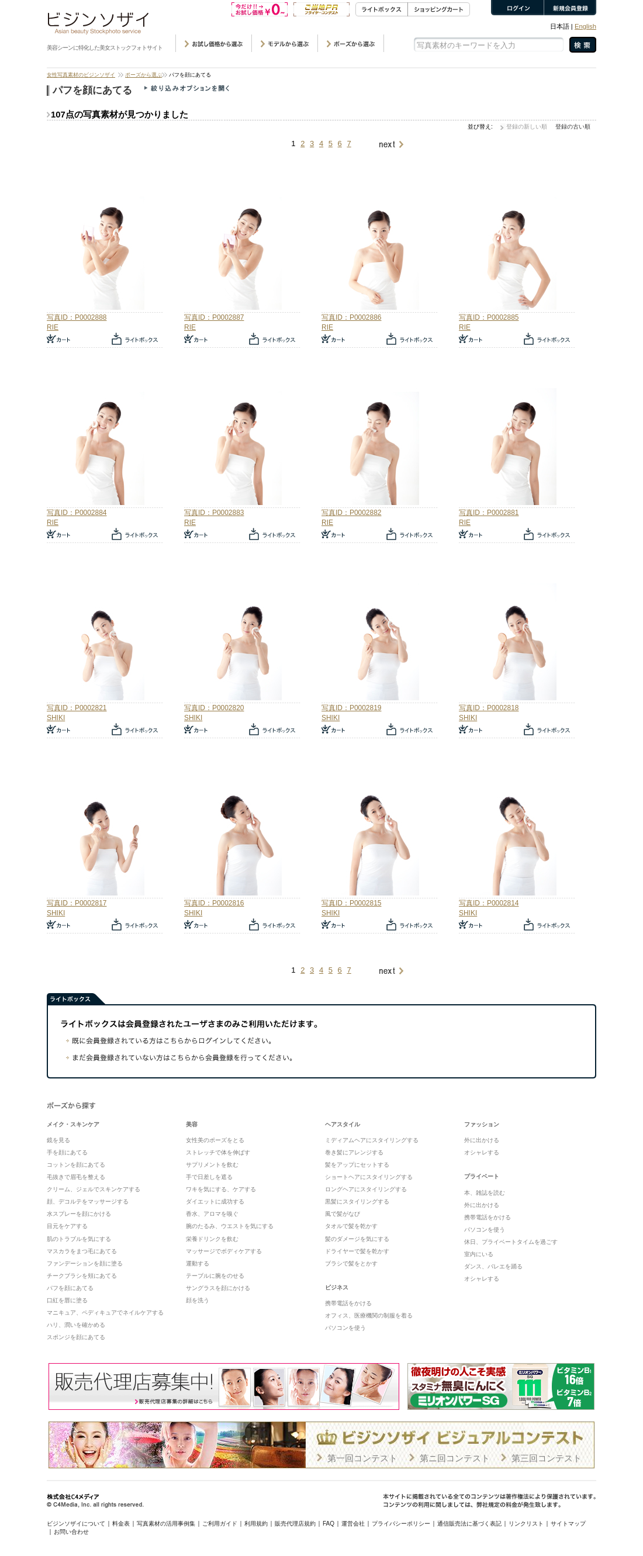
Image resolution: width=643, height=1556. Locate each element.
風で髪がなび (342, 1214)
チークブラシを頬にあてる (82, 1276)
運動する (197, 1263)
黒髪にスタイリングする (357, 1201)
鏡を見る (58, 1140)
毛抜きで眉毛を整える (76, 1177)
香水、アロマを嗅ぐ (212, 1214)
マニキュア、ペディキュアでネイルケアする (105, 1312)
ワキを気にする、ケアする (221, 1189)
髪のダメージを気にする (357, 1239)
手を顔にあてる (67, 1152)
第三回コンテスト (546, 1458)
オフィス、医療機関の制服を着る (369, 1315)
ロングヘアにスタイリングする (366, 1189)
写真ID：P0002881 (488, 513)
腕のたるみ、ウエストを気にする (230, 1226)
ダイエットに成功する (215, 1201)
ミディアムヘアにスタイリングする (372, 1140)
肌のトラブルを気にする (79, 1239)
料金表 (121, 1523)
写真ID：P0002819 (351, 708)
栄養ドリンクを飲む (212, 1239)
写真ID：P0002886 (351, 317)
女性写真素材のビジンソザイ (81, 75)
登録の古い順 (572, 126)
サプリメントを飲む (212, 1164)
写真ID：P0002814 (488, 903)
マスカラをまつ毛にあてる (82, 1251)
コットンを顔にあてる (76, 1164)
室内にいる (478, 1254)
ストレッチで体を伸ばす (218, 1152)
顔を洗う (197, 1300)
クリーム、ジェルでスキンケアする (93, 1189)
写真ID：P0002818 (488, 708)
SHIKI (56, 718)
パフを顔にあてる (70, 1288)
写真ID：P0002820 (214, 708)
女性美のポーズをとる (215, 1140)
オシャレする (481, 1152)
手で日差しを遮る (209, 1177)
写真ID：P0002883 (214, 513)
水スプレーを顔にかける (79, 1214)
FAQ (328, 1523)
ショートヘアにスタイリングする (369, 1177)
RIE (52, 327)
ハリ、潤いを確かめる (76, 1325)
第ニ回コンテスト (455, 1458)
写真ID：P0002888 (76, 317)
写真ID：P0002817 (76, 903)
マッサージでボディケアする (224, 1251)
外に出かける (481, 1140)
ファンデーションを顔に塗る (85, 1263)
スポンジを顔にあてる (76, 1337)
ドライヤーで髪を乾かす (357, 1251)
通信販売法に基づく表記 (469, 1523)
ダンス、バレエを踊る (493, 1266)
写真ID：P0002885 (488, 317)
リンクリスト (526, 1523)
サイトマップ (568, 1523)
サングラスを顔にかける (218, 1288)
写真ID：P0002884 (76, 513)
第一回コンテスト (362, 1458)
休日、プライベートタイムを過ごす (511, 1242)
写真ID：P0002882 (351, 513)
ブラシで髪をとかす (351, 1263)
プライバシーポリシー (401, 1523)
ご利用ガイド (219, 1523)
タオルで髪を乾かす (351, 1226)
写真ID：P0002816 (214, 903)
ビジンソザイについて (76, 1523)
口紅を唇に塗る (67, 1300)
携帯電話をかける (348, 1303)
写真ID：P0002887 (214, 317)
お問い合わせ (71, 1532)
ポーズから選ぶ (143, 75)
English (585, 26)
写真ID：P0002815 (351, 903)
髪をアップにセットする (357, 1164)
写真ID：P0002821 (76, 708)
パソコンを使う (345, 1328)
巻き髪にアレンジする (354, 1152)
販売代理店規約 (295, 1523)
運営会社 (353, 1523)
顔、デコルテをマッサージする (88, 1201)
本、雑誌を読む (484, 1193)
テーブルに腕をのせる (215, 1276)
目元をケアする (67, 1226)
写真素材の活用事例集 (166, 1523)
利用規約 (256, 1523)
